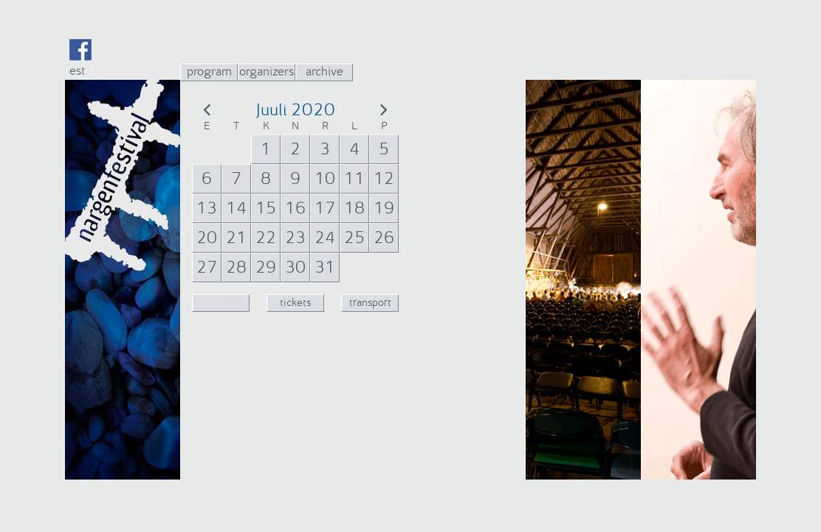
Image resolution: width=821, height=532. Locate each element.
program (209, 71)
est (77, 71)
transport (370, 302)
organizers (266, 71)
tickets (295, 302)
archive (324, 71)
